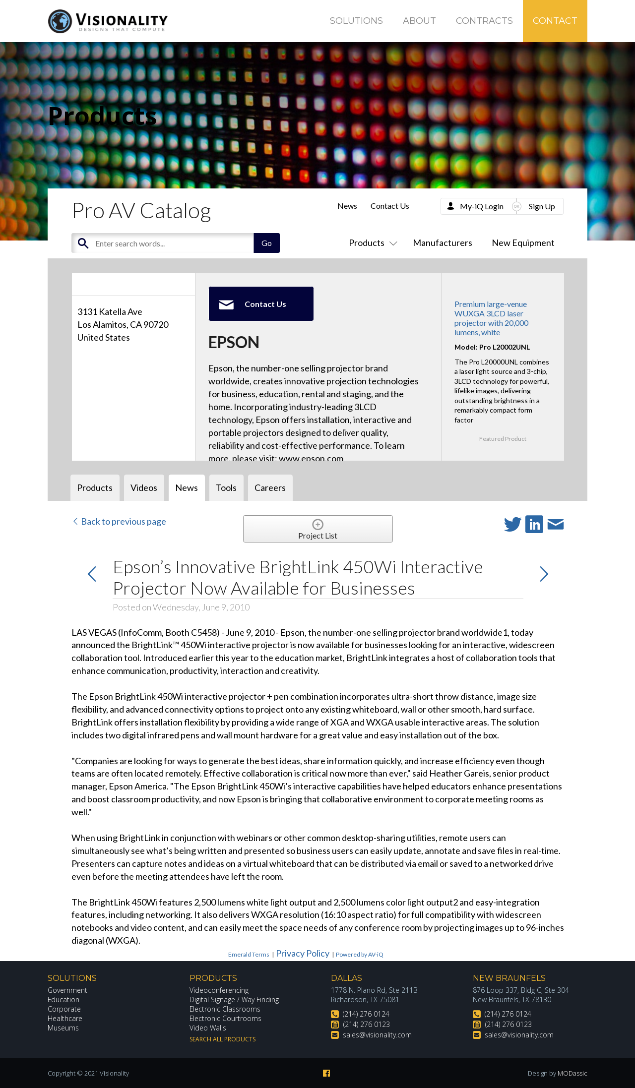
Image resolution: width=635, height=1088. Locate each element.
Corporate (64, 1009)
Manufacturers (442, 242)
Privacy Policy (302, 953)
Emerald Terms (248, 954)
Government (67, 990)
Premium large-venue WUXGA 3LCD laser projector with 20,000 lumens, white (491, 318)
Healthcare (65, 1018)
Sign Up (542, 206)
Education (64, 999)
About (419, 20)
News (347, 205)
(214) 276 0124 (366, 1014)
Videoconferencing (219, 990)
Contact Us (390, 205)
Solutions (356, 20)
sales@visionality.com (377, 1034)
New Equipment (523, 242)
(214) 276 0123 (366, 1024)
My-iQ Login (482, 206)
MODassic (572, 1073)
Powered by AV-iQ (359, 954)
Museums (63, 1027)
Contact (555, 20)
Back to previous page (118, 521)
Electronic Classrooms (225, 1009)
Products (371, 242)
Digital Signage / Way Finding (234, 999)
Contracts (484, 20)
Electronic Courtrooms (226, 1018)
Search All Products (222, 1039)
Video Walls (208, 1027)
